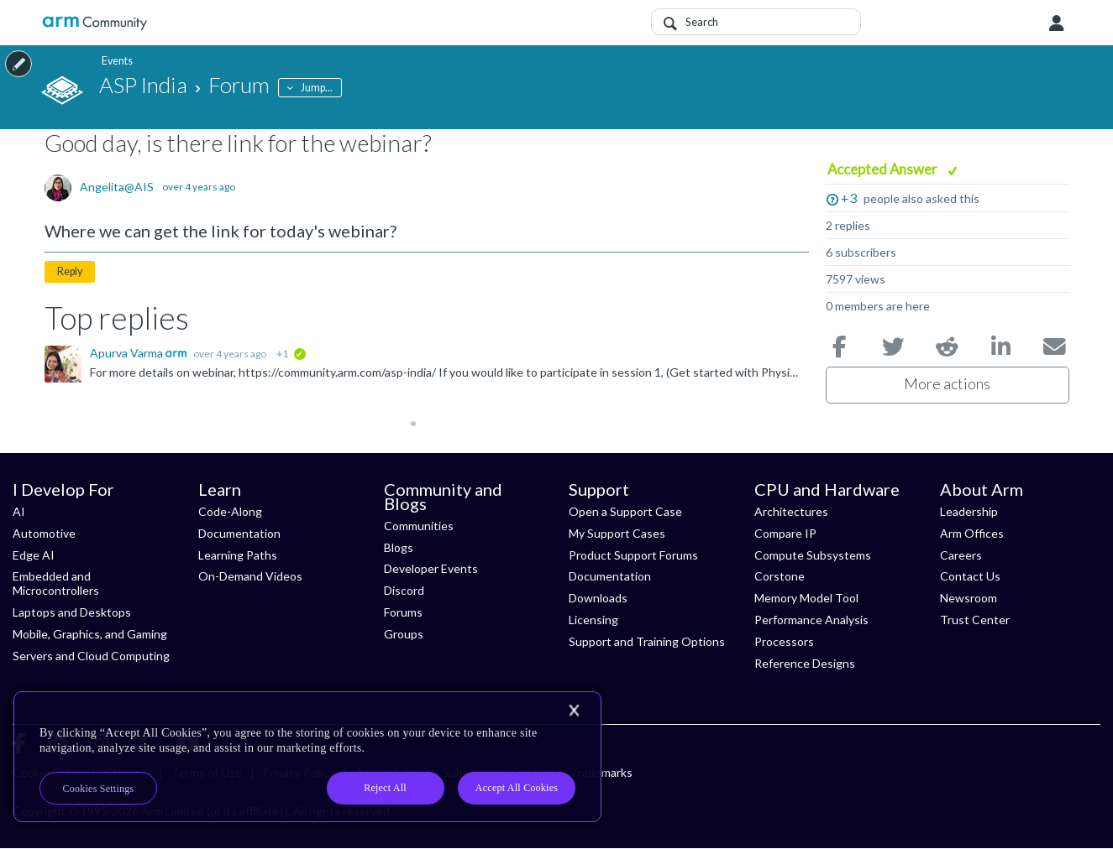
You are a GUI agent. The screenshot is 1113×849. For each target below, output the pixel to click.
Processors (784, 641)
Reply (69, 271)
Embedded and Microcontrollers (56, 583)
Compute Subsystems (812, 555)
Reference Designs (804, 663)
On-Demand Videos (250, 576)
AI (19, 511)
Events (114, 61)
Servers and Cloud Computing (91, 655)
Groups (403, 634)
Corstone (779, 576)
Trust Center (975, 619)
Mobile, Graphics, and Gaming (90, 634)
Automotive (44, 533)
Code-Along (230, 511)
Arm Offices (972, 533)
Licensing (593, 619)
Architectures (791, 511)
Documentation (239, 533)
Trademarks (601, 772)
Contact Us (970, 576)
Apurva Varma (127, 353)
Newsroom (968, 598)
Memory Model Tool (806, 598)
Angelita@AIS (117, 187)
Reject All (385, 788)
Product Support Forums (633, 555)
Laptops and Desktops (72, 612)
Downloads (598, 598)
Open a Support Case (625, 511)
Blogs (398, 547)
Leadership (969, 511)
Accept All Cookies (516, 788)
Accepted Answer (883, 169)
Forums (403, 612)
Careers (961, 555)
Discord (404, 590)
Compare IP (785, 533)
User (1056, 23)
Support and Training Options (647, 641)
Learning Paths (237, 555)
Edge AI (34, 555)
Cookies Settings (98, 788)
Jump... (317, 87)
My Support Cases (617, 533)
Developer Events (431, 568)
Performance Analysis (811, 619)
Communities (419, 525)
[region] (307, 756)
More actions (947, 383)
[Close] (573, 710)
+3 (849, 198)
